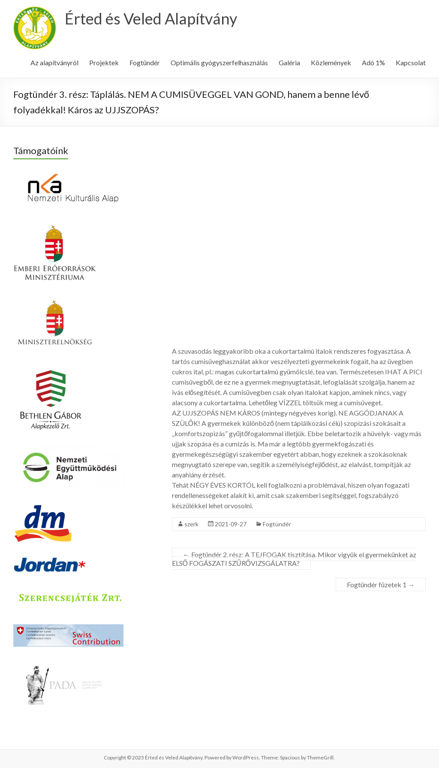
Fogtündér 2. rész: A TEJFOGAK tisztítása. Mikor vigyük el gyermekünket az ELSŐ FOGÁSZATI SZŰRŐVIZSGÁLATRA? (294, 558)
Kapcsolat (411, 62)
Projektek (104, 62)
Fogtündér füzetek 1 (381, 584)
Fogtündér (144, 62)
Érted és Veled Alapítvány (151, 18)
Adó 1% (373, 62)
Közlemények (331, 62)
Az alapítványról (54, 62)
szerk (191, 524)
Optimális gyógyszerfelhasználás (219, 62)
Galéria (289, 62)
